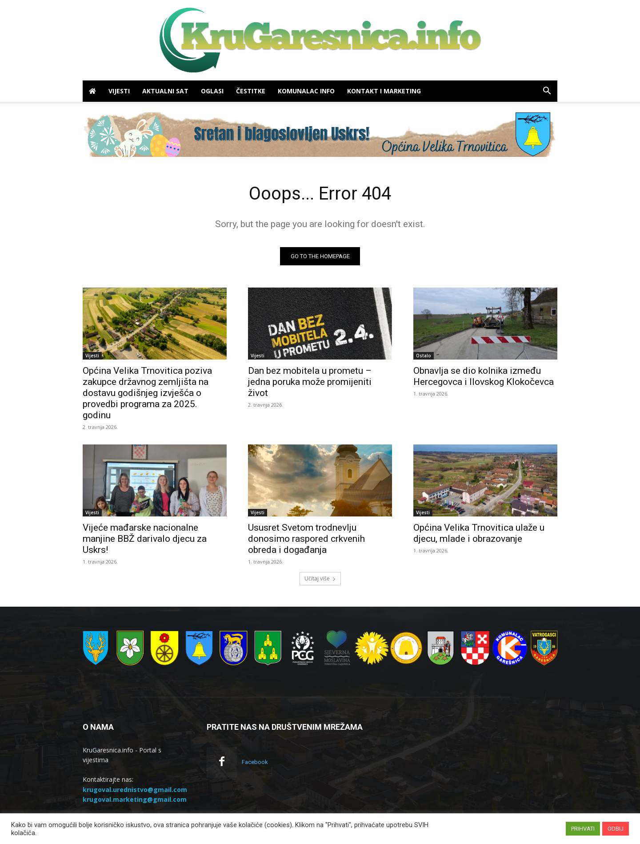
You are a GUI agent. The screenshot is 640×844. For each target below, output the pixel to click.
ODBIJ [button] (616, 828)
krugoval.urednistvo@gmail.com (135, 789)
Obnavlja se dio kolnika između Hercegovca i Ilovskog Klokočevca (483, 376)
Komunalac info (306, 91)
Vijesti (119, 91)
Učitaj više (320, 578)
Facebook (255, 762)
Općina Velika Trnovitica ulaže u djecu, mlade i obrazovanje (478, 533)
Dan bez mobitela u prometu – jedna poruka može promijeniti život (310, 381)
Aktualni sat (165, 91)
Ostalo (423, 355)
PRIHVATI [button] (583, 828)
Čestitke (250, 91)
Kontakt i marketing (384, 91)
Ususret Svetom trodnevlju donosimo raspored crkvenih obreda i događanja (306, 538)
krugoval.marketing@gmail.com (135, 799)
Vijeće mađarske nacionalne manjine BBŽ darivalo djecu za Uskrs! (145, 538)
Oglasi (212, 91)
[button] (546, 92)
